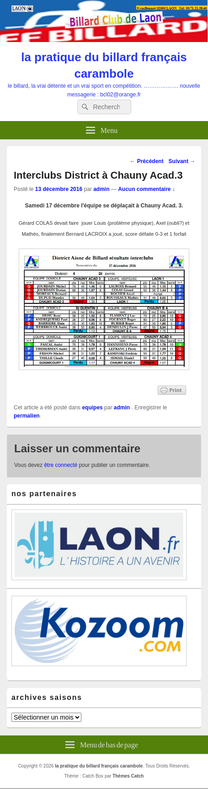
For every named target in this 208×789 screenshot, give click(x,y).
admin (101, 189)
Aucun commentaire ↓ (146, 189)
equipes (92, 407)
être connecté (60, 465)
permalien (27, 416)
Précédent (146, 161)
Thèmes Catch (128, 775)
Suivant (182, 161)
